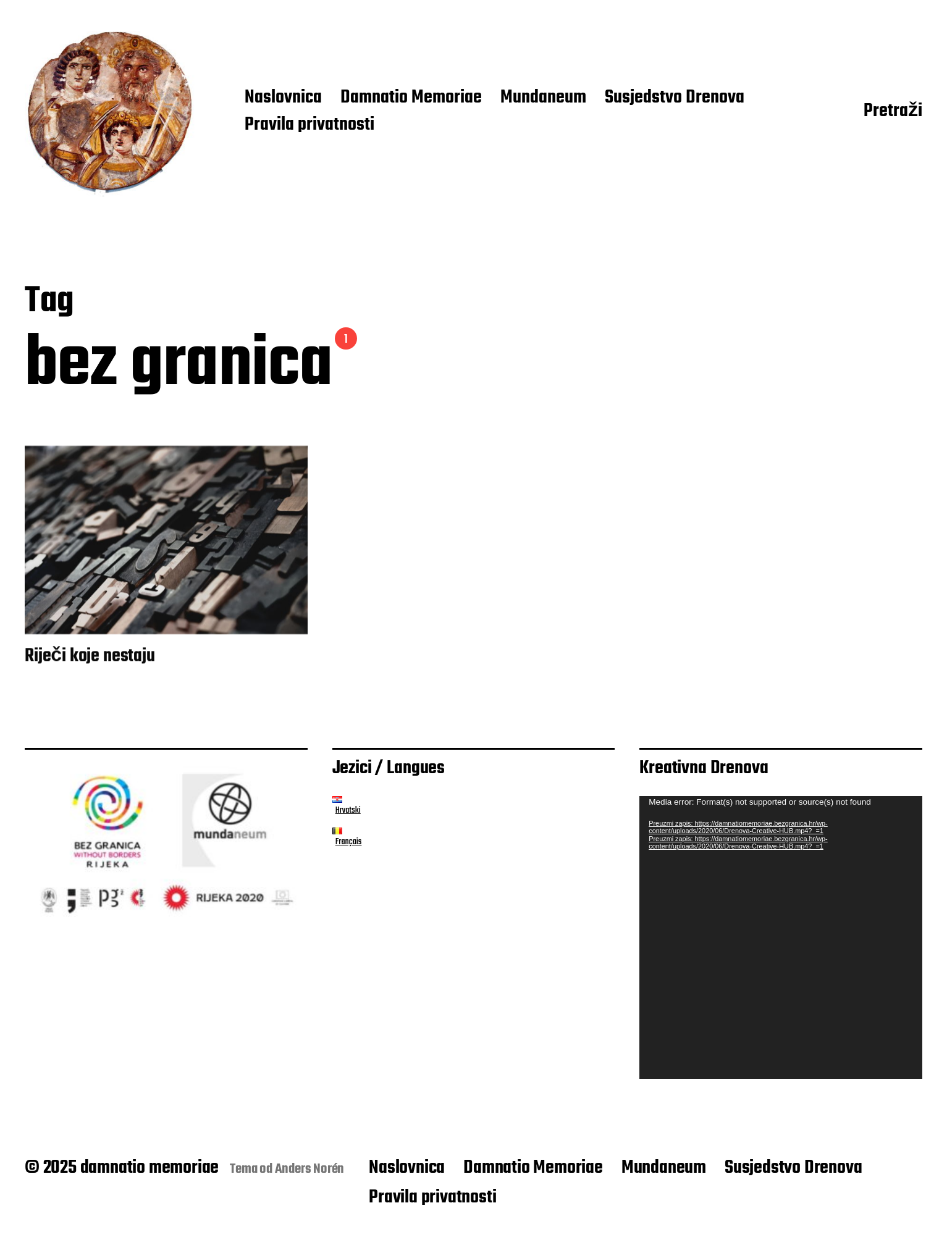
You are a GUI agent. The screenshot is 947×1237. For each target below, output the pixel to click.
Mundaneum (543, 98)
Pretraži (893, 111)
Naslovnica (283, 98)
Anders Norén (310, 1169)
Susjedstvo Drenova (674, 98)
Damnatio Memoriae (411, 98)
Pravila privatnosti (309, 125)
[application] (780, 937)
